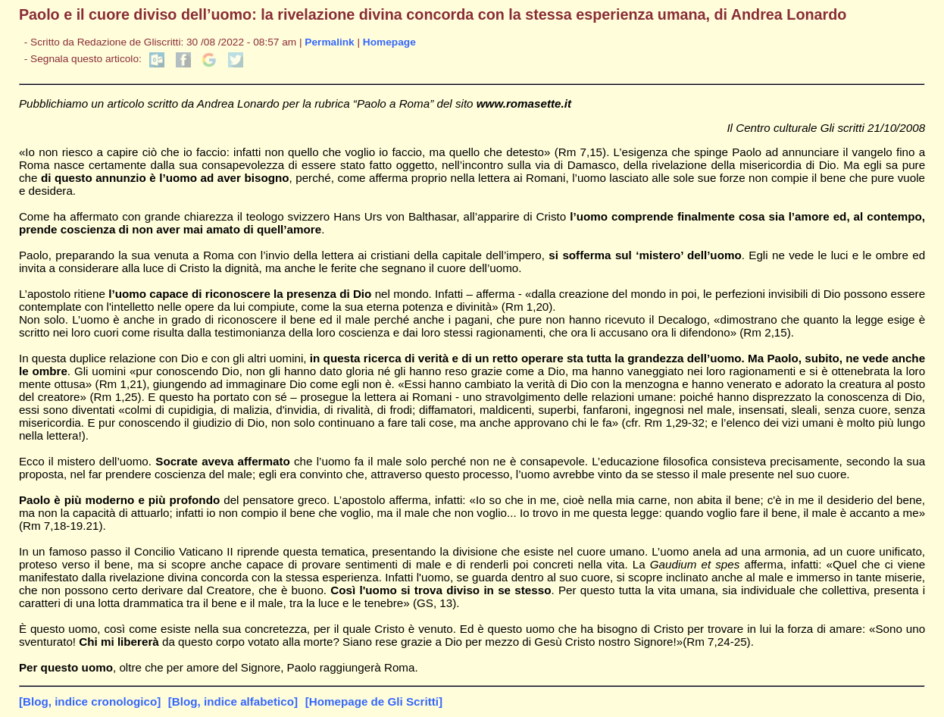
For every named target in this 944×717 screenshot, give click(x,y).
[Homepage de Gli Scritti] (373, 701)
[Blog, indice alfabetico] (233, 701)
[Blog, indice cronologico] (90, 701)
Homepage (389, 42)
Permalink (329, 42)
